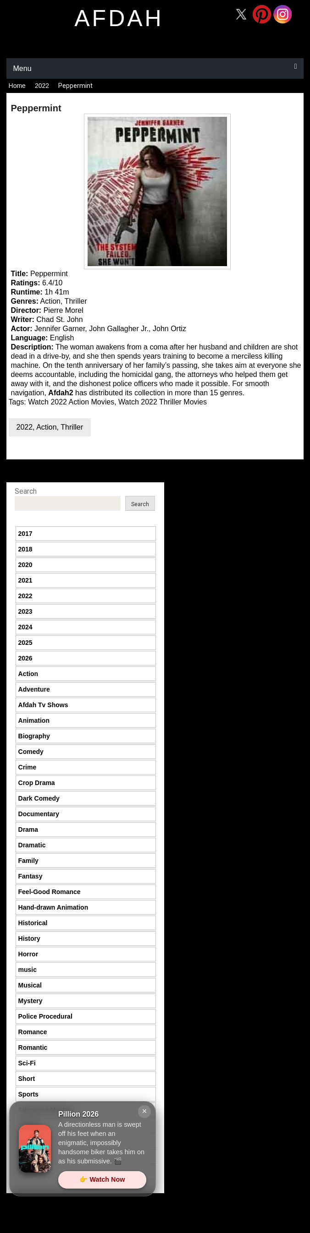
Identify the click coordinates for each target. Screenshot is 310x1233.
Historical (33, 923)
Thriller (72, 427)
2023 (25, 611)
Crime (27, 767)
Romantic (33, 1047)
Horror (28, 954)
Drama (28, 829)
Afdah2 (60, 393)
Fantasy (30, 876)
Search (26, 491)
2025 (25, 642)
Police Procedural (45, 1016)
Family (28, 860)
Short (26, 1078)
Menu (22, 68)
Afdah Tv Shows (43, 705)
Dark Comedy (39, 798)
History (29, 938)
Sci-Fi (27, 1063)
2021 (25, 580)
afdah (118, 18)
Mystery (30, 1000)
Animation (34, 720)
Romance (32, 1032)
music (27, 969)
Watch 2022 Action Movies (71, 402)
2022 (42, 85)
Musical (30, 985)
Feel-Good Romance (49, 891)
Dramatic (32, 845)
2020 (25, 564)
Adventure (34, 689)
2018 (25, 549)
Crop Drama (36, 782)
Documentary (38, 814)
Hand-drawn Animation (53, 907)
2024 (25, 627)
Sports (28, 1094)
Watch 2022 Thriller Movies (162, 402)
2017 (25, 533)
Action (46, 427)
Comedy (31, 751)
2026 (25, 658)
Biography (34, 736)
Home (17, 85)
